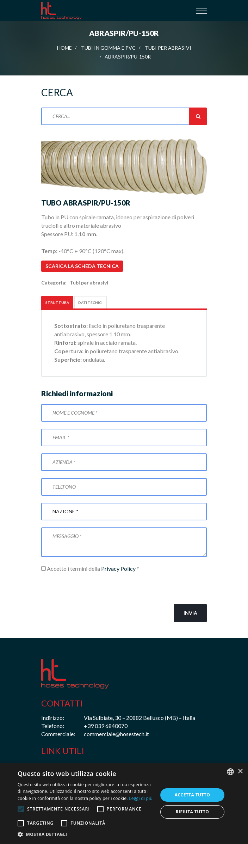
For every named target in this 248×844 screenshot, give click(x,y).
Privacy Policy (118, 568)
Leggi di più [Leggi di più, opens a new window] (141, 798)
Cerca (198, 116)
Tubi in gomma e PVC (108, 48)
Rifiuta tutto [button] (192, 812)
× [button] (240, 771)
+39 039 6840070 (106, 725)
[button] (86, 834)
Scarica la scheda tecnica (82, 266)
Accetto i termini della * (90, 568)
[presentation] (94, 588)
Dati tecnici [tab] (90, 302)
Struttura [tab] (57, 302)
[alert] (124, 803)
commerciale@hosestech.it (116, 733)
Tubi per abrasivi (168, 48)
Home (64, 48)
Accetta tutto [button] (192, 795)
